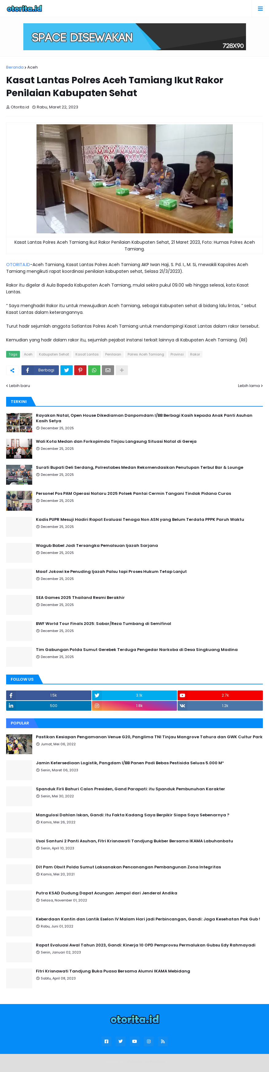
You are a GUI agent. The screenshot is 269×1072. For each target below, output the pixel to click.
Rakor (195, 354)
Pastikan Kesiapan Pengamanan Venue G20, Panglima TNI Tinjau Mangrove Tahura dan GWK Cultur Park (149, 737)
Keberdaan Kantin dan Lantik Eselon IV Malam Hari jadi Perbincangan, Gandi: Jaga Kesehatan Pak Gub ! (148, 919)
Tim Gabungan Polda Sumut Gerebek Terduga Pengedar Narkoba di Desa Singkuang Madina (137, 650)
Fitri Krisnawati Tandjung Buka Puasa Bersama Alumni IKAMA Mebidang (113, 971)
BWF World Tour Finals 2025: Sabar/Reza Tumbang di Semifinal (103, 623)
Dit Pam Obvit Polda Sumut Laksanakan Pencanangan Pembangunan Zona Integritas (128, 867)
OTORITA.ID (18, 264)
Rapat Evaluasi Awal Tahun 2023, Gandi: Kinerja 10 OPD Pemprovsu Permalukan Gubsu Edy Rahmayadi (146, 945)
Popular (20, 723)
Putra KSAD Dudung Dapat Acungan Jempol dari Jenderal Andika (106, 893)
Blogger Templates (146, 1061)
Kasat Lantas (87, 354)
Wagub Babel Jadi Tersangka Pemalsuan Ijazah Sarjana (97, 545)
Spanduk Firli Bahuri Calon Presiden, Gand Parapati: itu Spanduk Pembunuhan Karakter (130, 789)
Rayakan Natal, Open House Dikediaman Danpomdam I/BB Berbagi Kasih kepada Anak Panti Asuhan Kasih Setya (144, 418)
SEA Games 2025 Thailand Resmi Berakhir (80, 597)
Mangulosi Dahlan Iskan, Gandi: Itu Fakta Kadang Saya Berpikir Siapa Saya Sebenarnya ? (132, 815)
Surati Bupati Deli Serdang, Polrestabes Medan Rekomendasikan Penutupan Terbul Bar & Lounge (139, 467)
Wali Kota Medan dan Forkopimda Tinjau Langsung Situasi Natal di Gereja (116, 441)
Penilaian (113, 354)
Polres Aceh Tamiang (146, 354)
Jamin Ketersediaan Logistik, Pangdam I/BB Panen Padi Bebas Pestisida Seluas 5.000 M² (130, 763)
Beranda (15, 67)
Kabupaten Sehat (54, 354)
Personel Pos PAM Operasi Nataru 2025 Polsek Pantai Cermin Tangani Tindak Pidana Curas (133, 493)
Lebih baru (19, 386)
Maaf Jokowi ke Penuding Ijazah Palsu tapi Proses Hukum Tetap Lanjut (111, 571)
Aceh (32, 67)
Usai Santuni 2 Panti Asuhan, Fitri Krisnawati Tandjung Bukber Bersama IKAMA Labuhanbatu (134, 841)
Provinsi (177, 354)
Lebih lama (249, 386)
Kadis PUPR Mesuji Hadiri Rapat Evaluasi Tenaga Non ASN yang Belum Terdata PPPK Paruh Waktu (140, 519)
